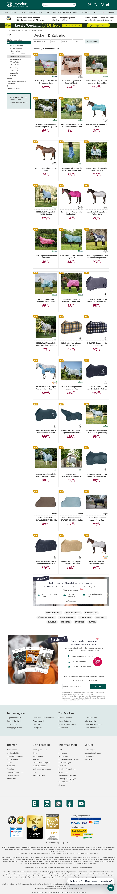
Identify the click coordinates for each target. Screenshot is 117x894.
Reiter (9, 78)
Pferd (9, 43)
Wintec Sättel (63, 728)
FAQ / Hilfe (62, 766)
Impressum (62, 753)
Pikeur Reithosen (64, 721)
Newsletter (88, 759)
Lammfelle (14, 73)
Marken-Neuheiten (14, 40)
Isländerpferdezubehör (16, 772)
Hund (9, 86)
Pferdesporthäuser (40, 750)
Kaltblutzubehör (13, 775)
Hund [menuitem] (22, 12)
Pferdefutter (14, 62)
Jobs (34, 772)
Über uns (36, 759)
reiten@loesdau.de (65, 843)
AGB (60, 750)
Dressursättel (12, 724)
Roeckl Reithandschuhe (93, 724)
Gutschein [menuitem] (85, 12)
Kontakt (35, 753)
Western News (78, 680)
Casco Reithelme (91, 718)
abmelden (85, 700)
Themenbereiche (13, 89)
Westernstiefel (38, 721)
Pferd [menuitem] (5, 12)
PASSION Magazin (39, 766)
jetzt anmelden (71, 601)
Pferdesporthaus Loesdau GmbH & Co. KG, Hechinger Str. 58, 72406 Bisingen (61, 892)
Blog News (93, 680)
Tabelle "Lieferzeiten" (75, 888)
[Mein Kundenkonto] (95, 6)
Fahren (9, 763)
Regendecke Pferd (14, 721)
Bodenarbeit (11, 778)
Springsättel (37, 728)
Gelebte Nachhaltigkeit (41, 763)
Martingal (36, 724)
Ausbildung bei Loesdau (42, 769)
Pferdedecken (15, 59)
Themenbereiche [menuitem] (35, 12)
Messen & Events (39, 775)
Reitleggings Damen (14, 728)
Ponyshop (10, 769)
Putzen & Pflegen (16, 48)
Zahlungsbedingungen (67, 778)
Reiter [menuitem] (13, 12)
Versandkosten (30, 884)
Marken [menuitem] (111, 12)
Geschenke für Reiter (15, 756)
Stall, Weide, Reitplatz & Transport (16, 82)
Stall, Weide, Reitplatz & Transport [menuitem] (62, 12)
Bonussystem (38, 756)
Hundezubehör (12, 759)
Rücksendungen (64, 763)
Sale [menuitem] (102, 12)
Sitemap (61, 785)
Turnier (13, 76)
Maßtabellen (89, 756)
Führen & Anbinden (17, 54)
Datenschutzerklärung (87, 698)
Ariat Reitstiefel (90, 721)
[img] (107, 6)
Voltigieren (11, 766)
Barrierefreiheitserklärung (68, 759)
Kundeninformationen (67, 769)
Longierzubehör (13, 753)
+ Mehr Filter (92, 41)
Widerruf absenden (65, 782)
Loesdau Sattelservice (92, 753)
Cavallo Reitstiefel (65, 718)
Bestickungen (89, 750)
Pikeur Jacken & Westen (67, 724)
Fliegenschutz (15, 51)
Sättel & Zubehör (16, 45)
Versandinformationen (67, 775)
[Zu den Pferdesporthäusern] (89, 5)
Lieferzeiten (63, 772)
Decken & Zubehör (17, 56)
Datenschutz (63, 756)
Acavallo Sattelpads (92, 728)
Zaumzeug (14, 67)
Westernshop (12, 750)
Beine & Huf (14, 65)
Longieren (14, 70)
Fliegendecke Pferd (14, 718)
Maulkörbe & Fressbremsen (43, 718)
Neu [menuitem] (95, 12)
